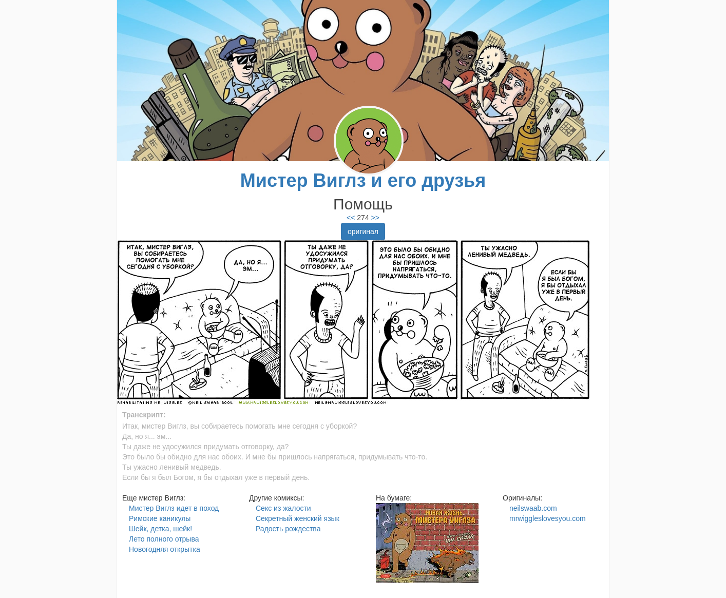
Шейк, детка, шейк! (160, 529)
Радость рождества (288, 529)
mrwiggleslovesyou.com (547, 518)
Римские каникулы (159, 518)
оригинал (363, 231)
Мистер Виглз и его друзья (363, 180)
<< (351, 218)
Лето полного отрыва (164, 539)
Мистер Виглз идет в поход (174, 508)
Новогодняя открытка (164, 549)
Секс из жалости (283, 508)
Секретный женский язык (297, 518)
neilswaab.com (533, 508)
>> (374, 218)
